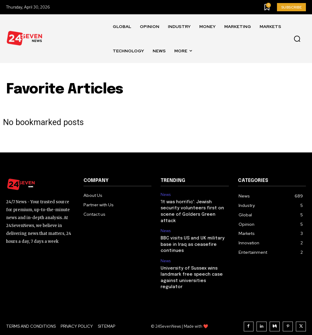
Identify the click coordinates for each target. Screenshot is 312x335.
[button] (297, 39)
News (165, 194)
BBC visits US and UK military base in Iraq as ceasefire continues (192, 243)
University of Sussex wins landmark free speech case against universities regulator (194, 271)
